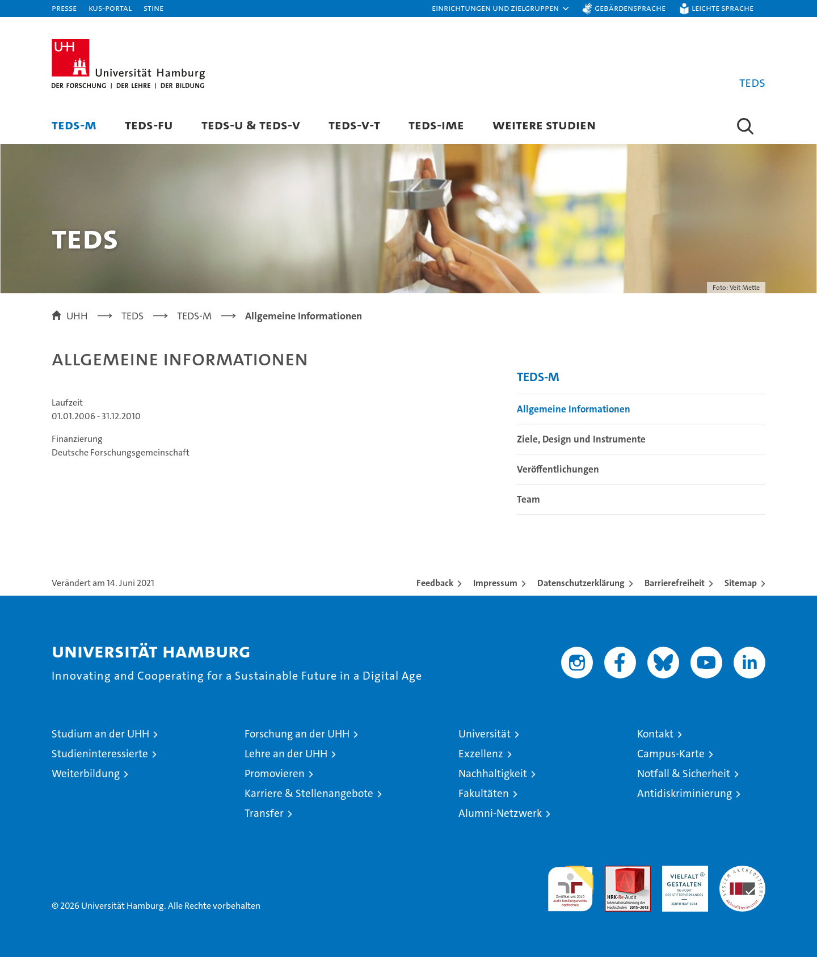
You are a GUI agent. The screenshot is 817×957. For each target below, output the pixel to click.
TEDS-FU (149, 124)
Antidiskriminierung (684, 793)
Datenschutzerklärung (581, 583)
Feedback (434, 583)
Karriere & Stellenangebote (309, 793)
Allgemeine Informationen (573, 409)
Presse (64, 8)
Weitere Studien (544, 124)
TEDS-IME (436, 124)
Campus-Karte (671, 754)
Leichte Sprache (722, 8)
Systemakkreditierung (742, 872)
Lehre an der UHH (286, 754)
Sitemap (741, 583)
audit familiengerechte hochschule (570, 883)
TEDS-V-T (354, 124)
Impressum (495, 583)
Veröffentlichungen (558, 469)
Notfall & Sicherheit (683, 773)
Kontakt (655, 734)
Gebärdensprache (630, 8)
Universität (484, 734)
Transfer (264, 813)
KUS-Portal (110, 8)
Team (528, 499)
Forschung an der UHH (297, 734)
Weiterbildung (86, 773)
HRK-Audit (682, 872)
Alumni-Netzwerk (500, 813)
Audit (615, 872)
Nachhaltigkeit (492, 773)
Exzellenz (480, 754)
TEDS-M (74, 124)
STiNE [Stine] (153, 8)
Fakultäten (483, 793)
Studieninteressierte (100, 754)
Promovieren (275, 773)
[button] (501, 8)
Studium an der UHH (100, 734)
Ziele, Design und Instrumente (581, 439)
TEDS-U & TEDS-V (250, 124)
